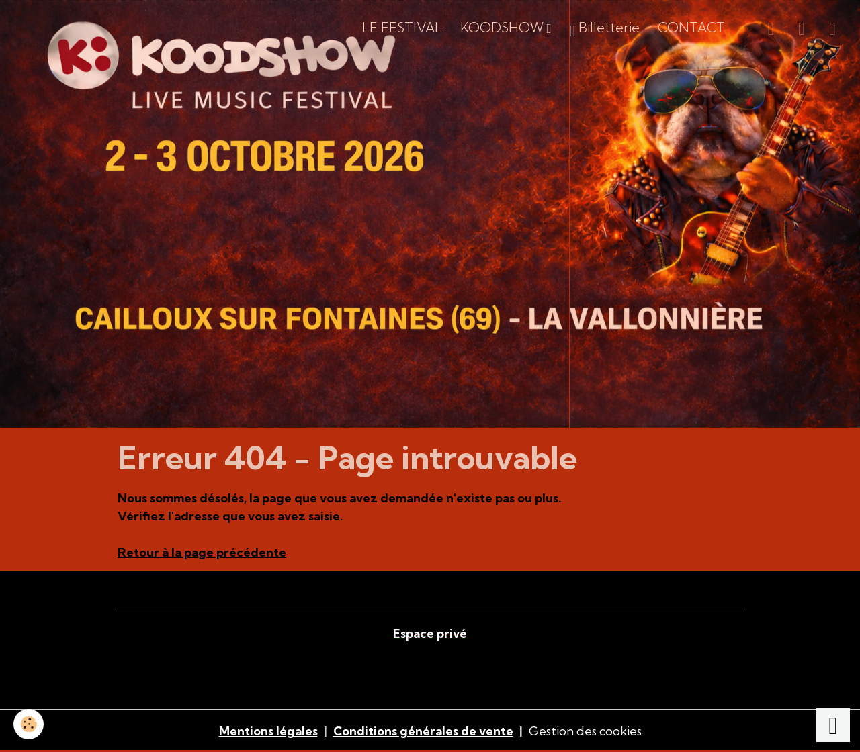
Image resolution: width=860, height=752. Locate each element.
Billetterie (605, 29)
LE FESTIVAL (402, 27)
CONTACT (691, 27)
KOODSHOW (503, 27)
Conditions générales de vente (423, 731)
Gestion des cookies (585, 731)
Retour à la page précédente (202, 552)
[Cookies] (28, 724)
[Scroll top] (833, 725)
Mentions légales (268, 731)
